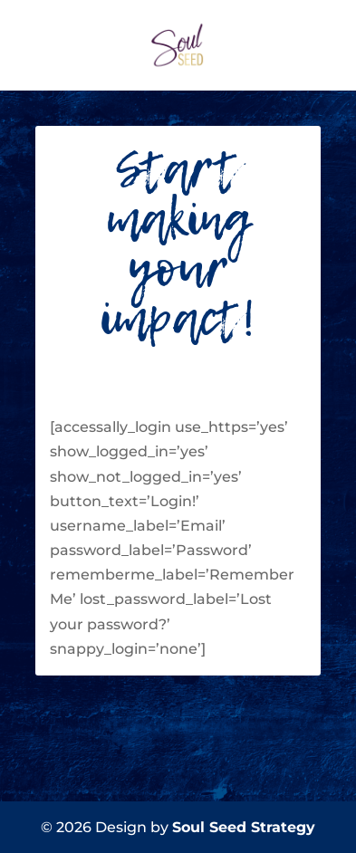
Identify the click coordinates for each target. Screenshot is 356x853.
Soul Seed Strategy (243, 827)
